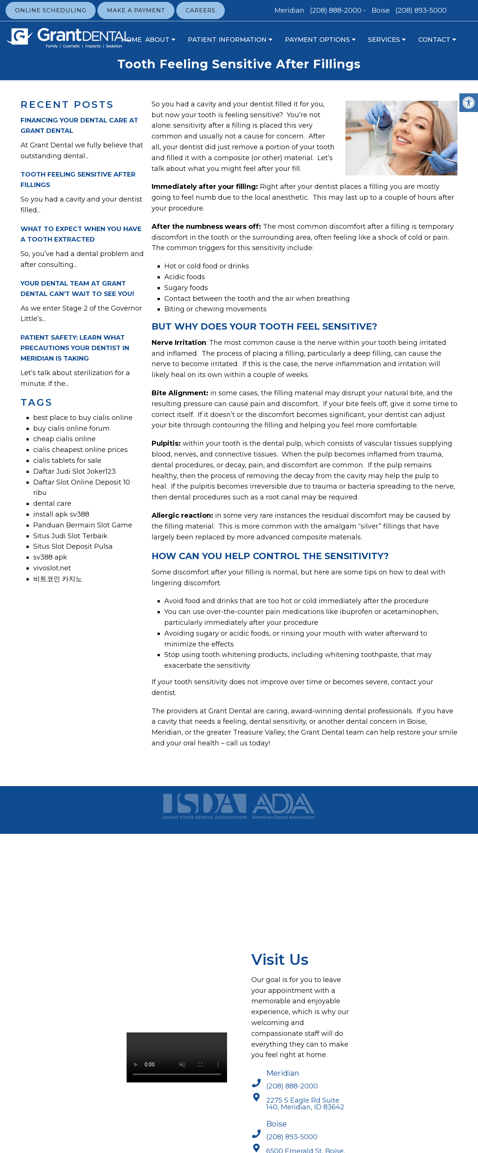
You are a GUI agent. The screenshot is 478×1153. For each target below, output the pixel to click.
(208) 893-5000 (421, 10)
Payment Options (317, 39)
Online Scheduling (50, 10)
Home (131, 39)
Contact (434, 39)
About (157, 39)
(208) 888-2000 (335, 10)
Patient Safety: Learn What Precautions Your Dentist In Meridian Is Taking (75, 348)
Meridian (290, 10)
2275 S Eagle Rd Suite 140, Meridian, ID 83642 (305, 1103)
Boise (382, 10)
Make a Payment (136, 10)
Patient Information (227, 39)
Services (384, 39)
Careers (200, 10)
